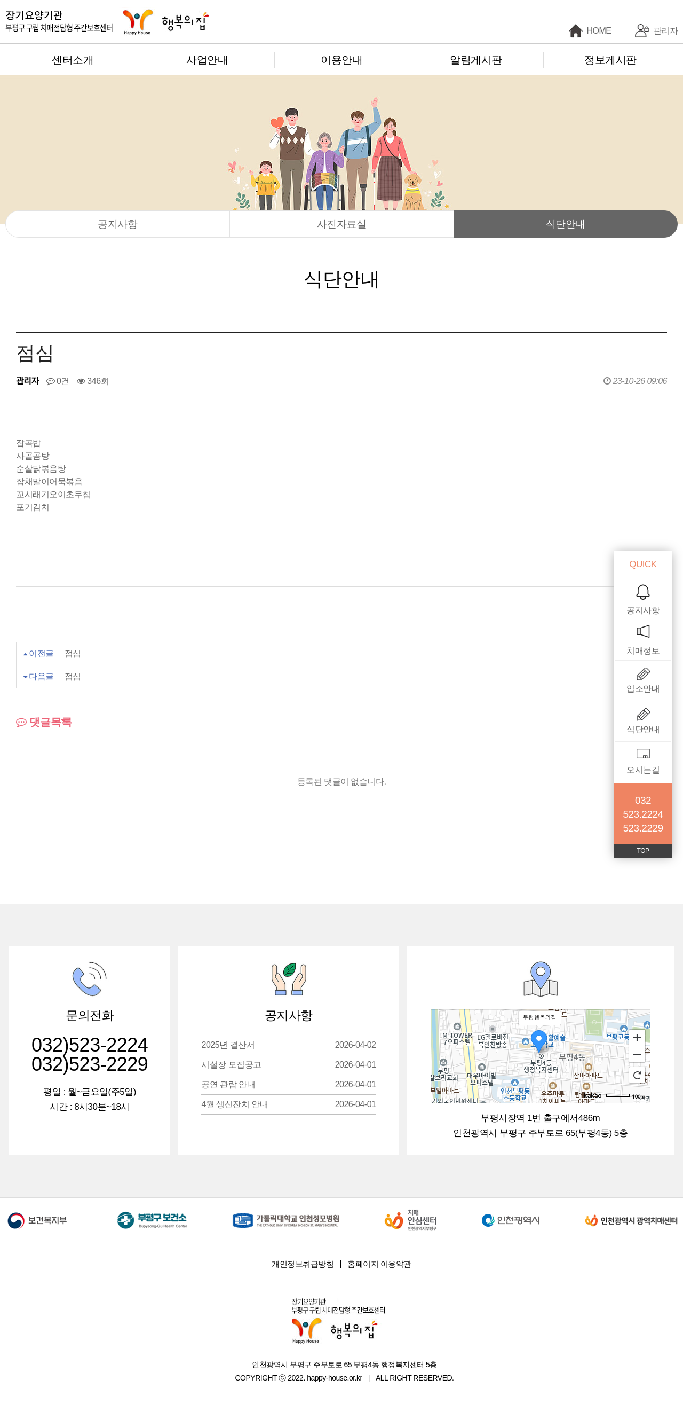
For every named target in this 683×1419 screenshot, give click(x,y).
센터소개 (72, 60)
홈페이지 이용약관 (379, 1263)
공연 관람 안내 (288, 1084)
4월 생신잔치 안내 (288, 1104)
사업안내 (207, 60)
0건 (57, 381)
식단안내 (565, 224)
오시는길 (643, 769)
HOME (599, 30)
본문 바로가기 (0, 0)
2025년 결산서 (288, 1044)
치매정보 (643, 650)
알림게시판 (476, 60)
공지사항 (117, 224)
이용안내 (341, 60)
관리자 (665, 30)
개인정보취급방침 (302, 1263)
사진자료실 (342, 224)
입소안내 (643, 688)
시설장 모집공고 (288, 1064)
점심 (73, 653)
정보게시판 (610, 60)
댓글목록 (44, 722)
